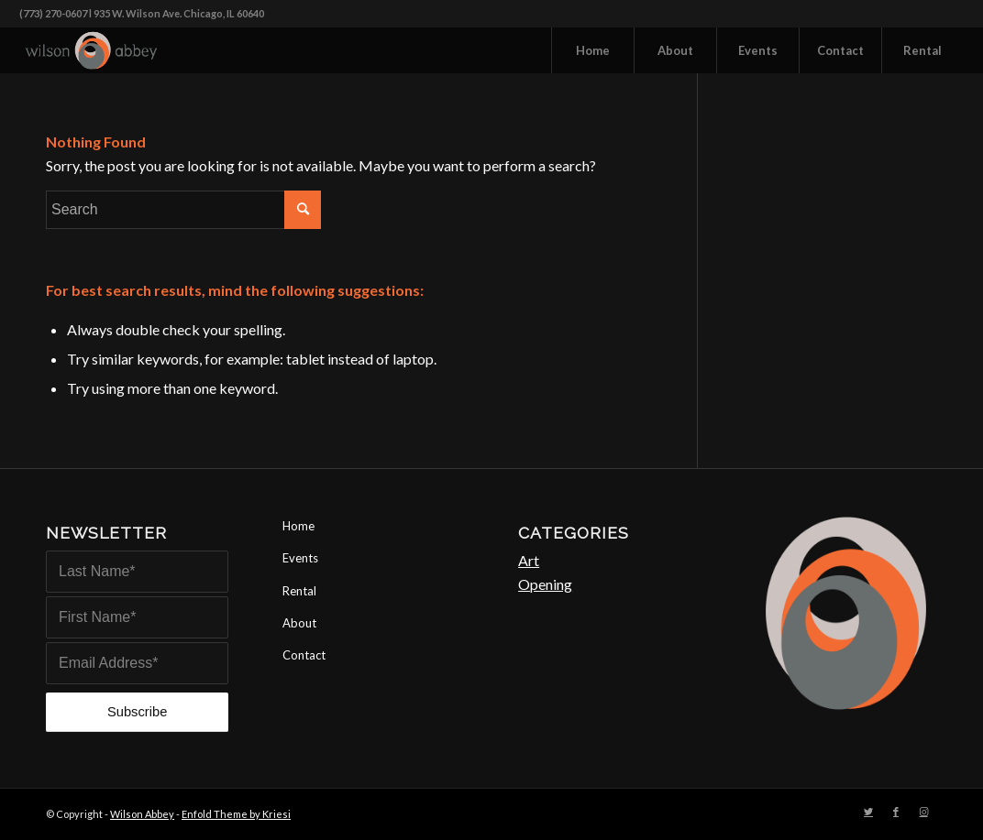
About (299, 623)
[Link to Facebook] (896, 811)
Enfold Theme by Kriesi (236, 814)
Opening (545, 584)
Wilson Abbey (142, 814)
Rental (299, 591)
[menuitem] (592, 50)
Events (300, 558)
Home (298, 525)
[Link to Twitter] (868, 811)
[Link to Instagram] (923, 811)
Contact (304, 655)
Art (528, 560)
